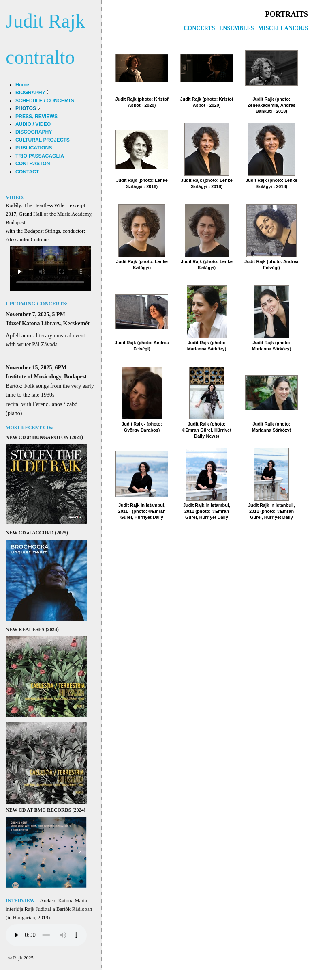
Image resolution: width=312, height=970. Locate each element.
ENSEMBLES (236, 28)
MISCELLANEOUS (283, 28)
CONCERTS (199, 28)
